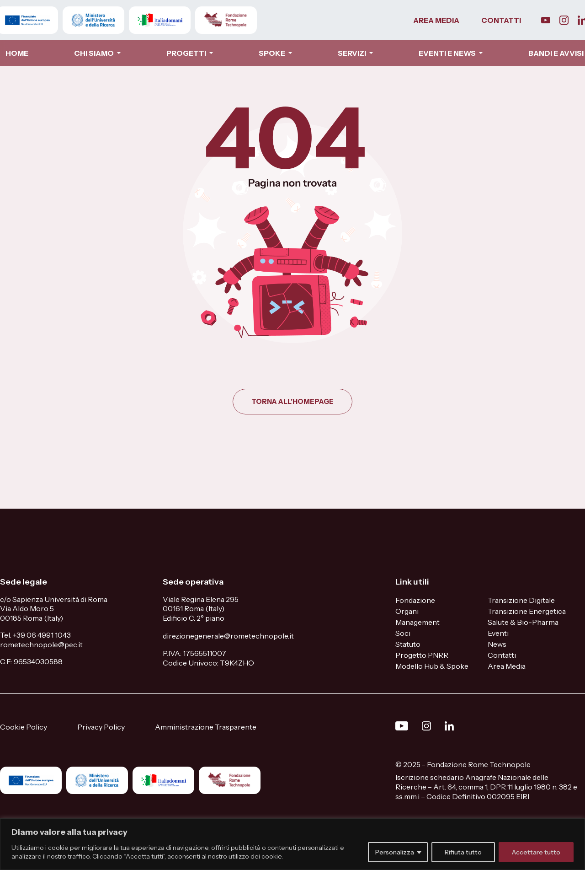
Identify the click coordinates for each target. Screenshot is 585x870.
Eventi (498, 633)
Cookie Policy (23, 726)
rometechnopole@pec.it (41, 644)
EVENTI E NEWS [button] (448, 53)
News (497, 644)
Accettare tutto (536, 852)
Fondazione (415, 600)
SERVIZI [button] (352, 53)
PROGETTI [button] (186, 53)
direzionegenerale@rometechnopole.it (228, 635)
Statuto (407, 644)
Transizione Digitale (521, 600)
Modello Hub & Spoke (431, 666)
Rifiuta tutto (463, 852)
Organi (407, 611)
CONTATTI (501, 20)
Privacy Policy (101, 726)
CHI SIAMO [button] (94, 53)
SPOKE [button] (273, 53)
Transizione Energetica (527, 611)
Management (417, 622)
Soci (402, 633)
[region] (292, 844)
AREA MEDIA (436, 20)
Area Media (507, 666)
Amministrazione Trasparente (205, 726)
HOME (16, 53)
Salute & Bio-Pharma (523, 622)
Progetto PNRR (421, 655)
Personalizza (394, 852)
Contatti (502, 655)
